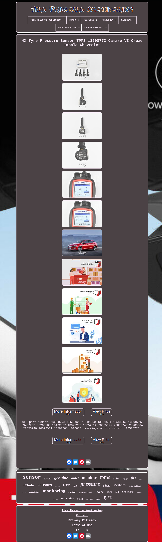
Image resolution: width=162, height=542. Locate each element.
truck (98, 499)
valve (100, 491)
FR (86, 530)
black (80, 498)
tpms (105, 477)
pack (24, 492)
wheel (106, 485)
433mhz (28, 485)
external (34, 491)
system (119, 484)
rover (125, 479)
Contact (82, 515)
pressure (90, 484)
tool (117, 492)
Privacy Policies (82, 520)
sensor (32, 477)
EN (78, 530)
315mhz (55, 499)
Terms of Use (82, 525)
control (72, 492)
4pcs (109, 491)
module (139, 493)
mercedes (67, 498)
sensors (45, 484)
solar (116, 478)
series (57, 486)
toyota (47, 478)
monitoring (54, 490)
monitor (89, 477)
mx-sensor (135, 485)
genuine (61, 477)
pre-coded (128, 491)
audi (75, 486)
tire (66, 484)
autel (75, 478)
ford (140, 479)
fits (133, 478)
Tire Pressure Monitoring (82, 510)
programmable (85, 492)
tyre (108, 497)
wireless (89, 499)
